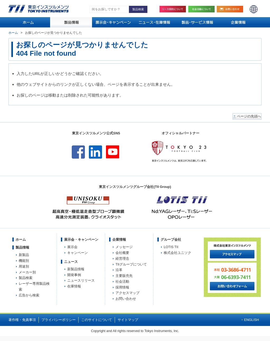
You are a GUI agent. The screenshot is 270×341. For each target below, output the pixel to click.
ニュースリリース (81, 280)
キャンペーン (77, 253)
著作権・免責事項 (22, 320)
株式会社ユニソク (177, 253)
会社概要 (122, 253)
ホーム (13, 33)
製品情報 (22, 247)
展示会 (72, 247)
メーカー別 (27, 272)
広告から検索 (29, 295)
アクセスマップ (127, 293)
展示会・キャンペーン (81, 239)
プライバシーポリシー (58, 320)
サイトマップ (128, 320)
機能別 (24, 261)
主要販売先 (124, 276)
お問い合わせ (231, 9)
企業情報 (119, 239)
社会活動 (202, 9)
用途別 (24, 266)
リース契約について (173, 9)
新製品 (24, 255)
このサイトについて (96, 320)
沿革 (118, 270)
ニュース (71, 262)
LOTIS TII (171, 247)
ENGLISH (254, 9)
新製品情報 (75, 269)
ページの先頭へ (249, 116)
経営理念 (122, 259)
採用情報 (122, 287)
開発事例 (74, 275)
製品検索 (25, 278)
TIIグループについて (131, 264)
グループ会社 (171, 239)
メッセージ (124, 247)
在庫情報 (74, 286)
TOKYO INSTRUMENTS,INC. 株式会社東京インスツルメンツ (38, 8)
